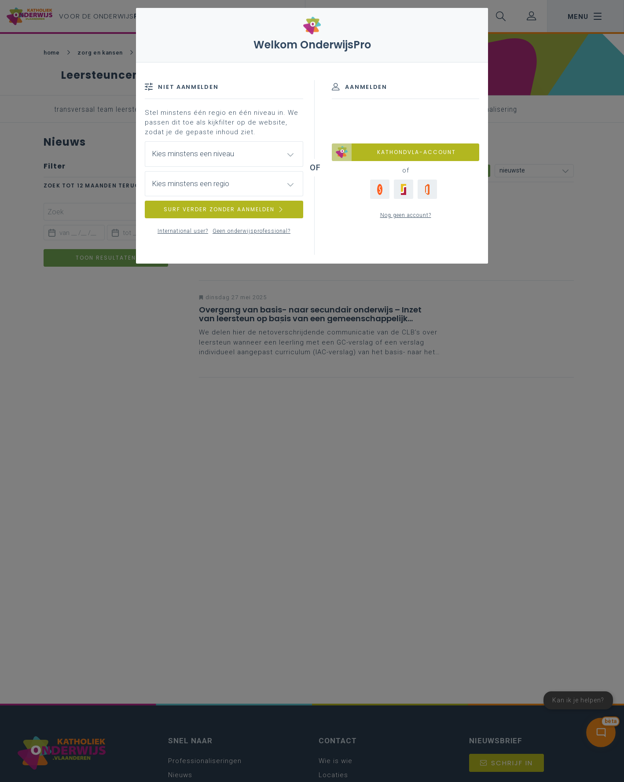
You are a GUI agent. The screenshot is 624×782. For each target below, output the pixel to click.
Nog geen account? (405, 215)
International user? (183, 231)
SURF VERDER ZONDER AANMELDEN (224, 209)
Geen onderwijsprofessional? (251, 231)
